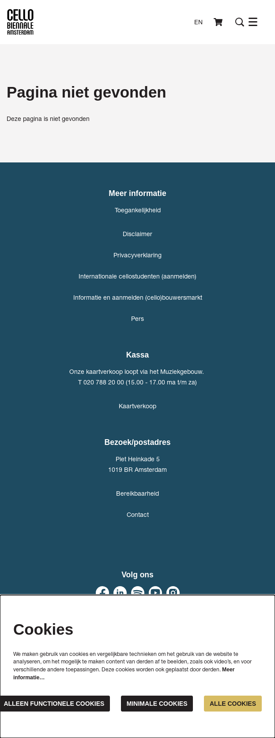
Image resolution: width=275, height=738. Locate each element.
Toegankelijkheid (138, 210)
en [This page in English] (198, 22)
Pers (137, 318)
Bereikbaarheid (137, 493)
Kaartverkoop (137, 406)
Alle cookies (233, 703)
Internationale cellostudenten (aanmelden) (137, 276)
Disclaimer (137, 233)
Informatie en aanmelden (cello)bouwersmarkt (137, 297)
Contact (138, 514)
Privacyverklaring (137, 255)
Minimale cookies (157, 703)
